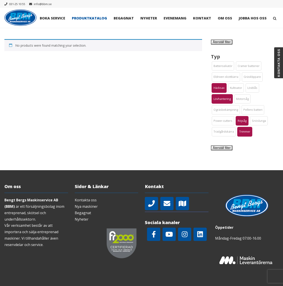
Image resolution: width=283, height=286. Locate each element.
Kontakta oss (86, 200)
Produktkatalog (89, 18)
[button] (223, 66)
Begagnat (124, 18)
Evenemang (175, 18)
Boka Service (52, 18)
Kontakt (202, 18)
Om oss (225, 18)
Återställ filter (222, 42)
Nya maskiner (86, 206)
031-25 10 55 (17, 4)
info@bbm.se (43, 4)
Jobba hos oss (253, 18)
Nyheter (148, 18)
